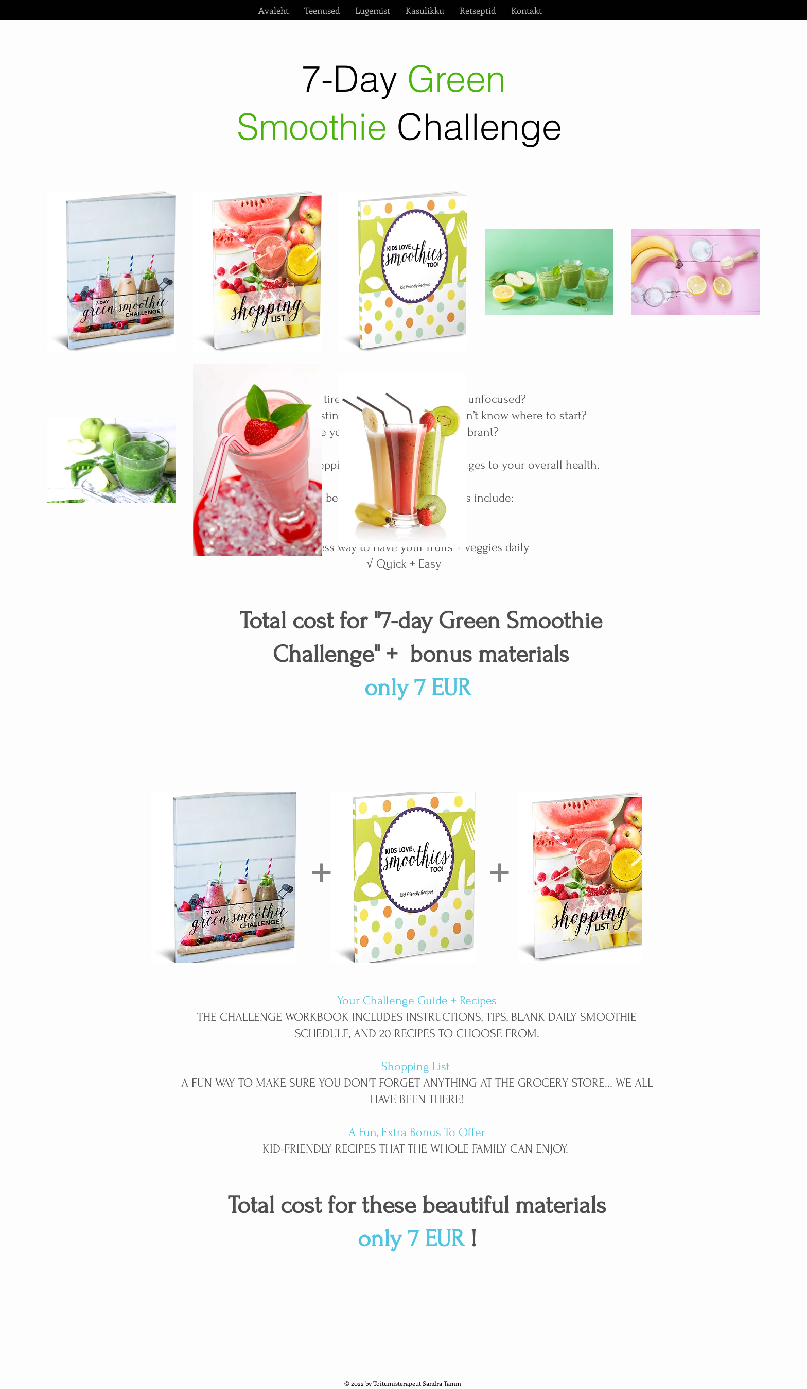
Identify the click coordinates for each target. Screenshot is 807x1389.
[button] (321, 10)
